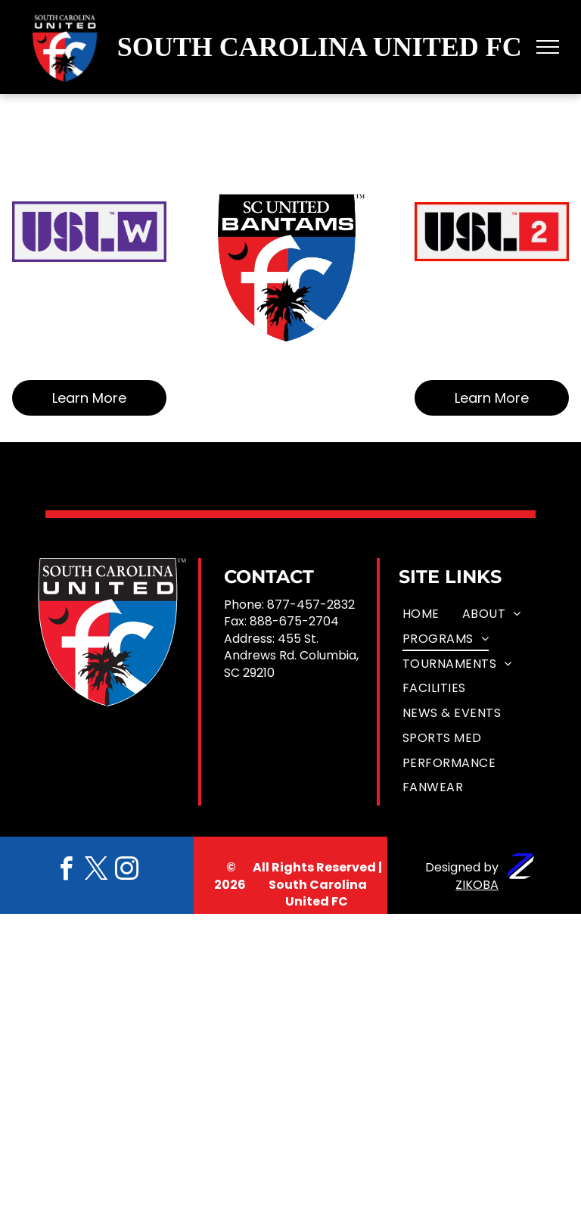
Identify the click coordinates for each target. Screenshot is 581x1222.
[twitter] (96, 871)
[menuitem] (421, 614)
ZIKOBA (477, 884)
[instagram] (127, 871)
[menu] (547, 47)
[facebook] (66, 871)
